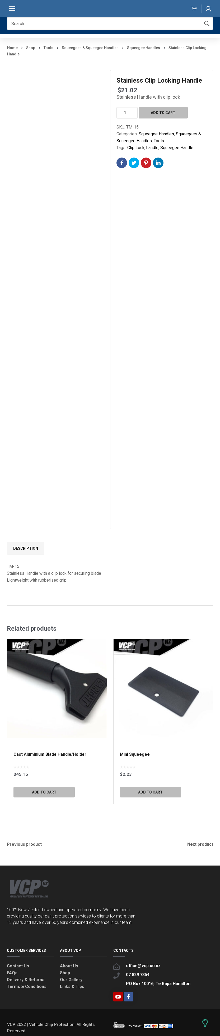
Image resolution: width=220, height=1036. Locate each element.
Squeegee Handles (143, 48)
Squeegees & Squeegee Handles (90, 48)
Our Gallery (71, 979)
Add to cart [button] (44, 792)
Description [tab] (25, 548)
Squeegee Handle (176, 147)
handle (152, 147)
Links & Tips (72, 986)
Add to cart (163, 113)
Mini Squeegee (135, 754)
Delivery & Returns (25, 979)
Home (12, 48)
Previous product (24, 844)
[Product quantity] (127, 112)
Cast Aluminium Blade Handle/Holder (49, 754)
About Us (69, 965)
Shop (30, 48)
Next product (200, 844)
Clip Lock (135, 147)
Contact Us (18, 965)
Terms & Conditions (26, 986)
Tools (48, 48)
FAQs (12, 972)
